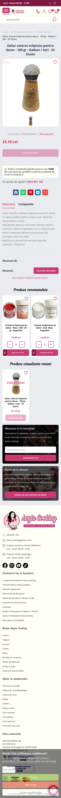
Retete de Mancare (11, 661)
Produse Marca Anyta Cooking (16, 584)
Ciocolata (6, 607)
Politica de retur (9, 694)
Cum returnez (8, 721)
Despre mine (8, 708)
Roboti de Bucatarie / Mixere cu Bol (18, 598)
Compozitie (25, 204)
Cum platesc (8, 717)
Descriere (8, 204)
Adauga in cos (14, 352)
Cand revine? (15, 417)
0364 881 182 (35, 181)
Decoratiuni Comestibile (13, 620)
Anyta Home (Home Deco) (14, 602)
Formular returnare (11, 725)
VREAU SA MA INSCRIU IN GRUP (30, 494)
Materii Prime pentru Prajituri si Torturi (20, 611)
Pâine (4, 653)
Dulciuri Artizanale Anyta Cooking (17, 615)
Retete (5, 699)
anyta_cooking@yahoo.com (16, 540)
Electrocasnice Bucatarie (13, 593)
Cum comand (8, 712)
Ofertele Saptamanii (11, 589)
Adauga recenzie (46, 270)
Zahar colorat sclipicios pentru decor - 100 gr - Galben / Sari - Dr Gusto (16, 402)
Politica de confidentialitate (14, 690)
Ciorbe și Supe (8, 666)
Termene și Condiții (11, 686)
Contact (5, 703)
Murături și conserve (11, 657)
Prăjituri (6, 639)
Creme (5, 648)
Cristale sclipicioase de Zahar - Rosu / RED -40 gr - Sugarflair (16, 328)
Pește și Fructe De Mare (13, 670)
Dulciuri (5, 644)
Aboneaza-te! (30, 457)
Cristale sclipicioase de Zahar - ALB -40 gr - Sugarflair (45, 328)
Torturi (5, 635)
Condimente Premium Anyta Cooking (19, 580)
